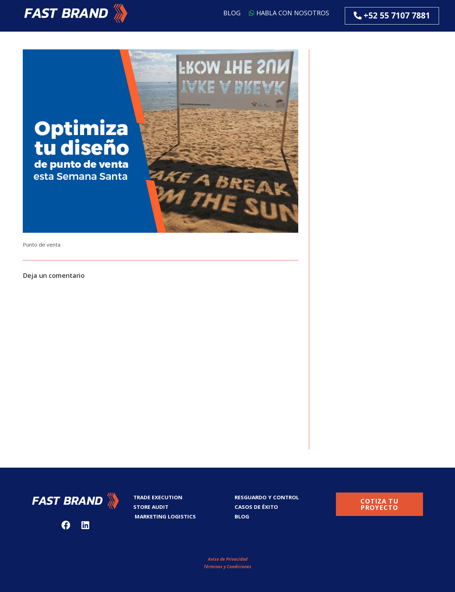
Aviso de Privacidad (227, 559)
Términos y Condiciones (227, 567)
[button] (76, 13)
